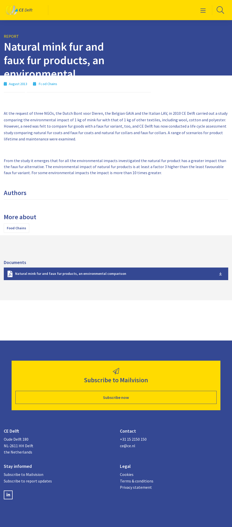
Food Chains (16, 228)
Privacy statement (136, 487)
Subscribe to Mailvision (23, 474)
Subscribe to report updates (28, 480)
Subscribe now (116, 397)
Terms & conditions (136, 480)
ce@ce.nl (127, 445)
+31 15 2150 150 (133, 439)
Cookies (127, 474)
